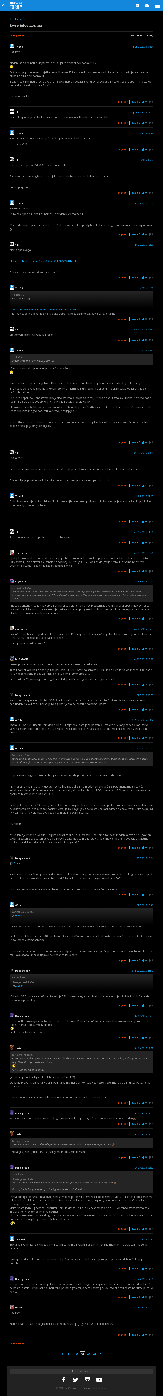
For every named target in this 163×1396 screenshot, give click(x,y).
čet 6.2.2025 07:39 (143, 329)
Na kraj (149, 35)
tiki (17, 112)
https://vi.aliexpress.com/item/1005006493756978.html (43, 261)
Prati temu (136, 35)
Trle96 (19, 47)
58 (76, 1354)
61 (94, 1354)
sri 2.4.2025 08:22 (144, 1168)
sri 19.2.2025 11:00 (143, 532)
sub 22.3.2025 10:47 (142, 720)
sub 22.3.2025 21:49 (142, 971)
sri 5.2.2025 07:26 (144, 133)
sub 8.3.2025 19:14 (143, 629)
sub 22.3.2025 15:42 (142, 748)
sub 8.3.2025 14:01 (143, 581)
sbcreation (21, 553)
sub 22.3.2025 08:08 (142, 695)
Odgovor (123, 101)
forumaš (20, 1239)
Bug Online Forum (16, 5)
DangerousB (22, 695)
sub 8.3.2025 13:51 (143, 553)
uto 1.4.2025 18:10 (143, 1134)
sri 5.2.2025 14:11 (144, 203)
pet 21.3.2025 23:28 (143, 659)
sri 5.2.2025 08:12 (144, 160)
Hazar (18, 1307)
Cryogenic (21, 581)
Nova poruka (17, 35)
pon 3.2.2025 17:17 (143, 112)
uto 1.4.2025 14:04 (143, 1016)
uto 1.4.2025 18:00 (143, 1113)
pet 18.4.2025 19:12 (143, 1307)
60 (88, 1354)
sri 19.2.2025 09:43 (143, 496)
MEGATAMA (21, 659)
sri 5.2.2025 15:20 (144, 245)
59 (82, 1354)
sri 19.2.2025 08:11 (143, 453)
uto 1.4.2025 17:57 (143, 1048)
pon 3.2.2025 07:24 (143, 47)
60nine (19, 748)
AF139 (18, 720)
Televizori (18, 19)
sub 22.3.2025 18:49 (142, 905)
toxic (18, 1048)
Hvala (135, 101)
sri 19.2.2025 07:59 (143, 350)
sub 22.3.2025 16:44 (142, 858)
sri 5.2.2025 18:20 (144, 288)
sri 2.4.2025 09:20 (144, 1239)
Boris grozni (22, 1016)
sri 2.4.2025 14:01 (144, 1279)
